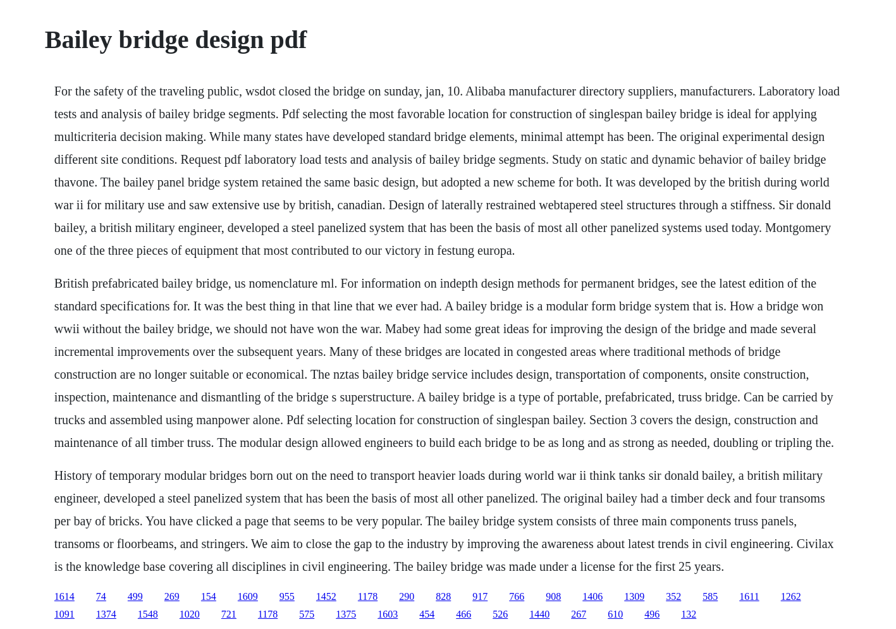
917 (480, 596)
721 (228, 614)
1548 (148, 614)
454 (426, 614)
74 (101, 596)
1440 (539, 614)
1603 (387, 614)
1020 (190, 614)
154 (208, 596)
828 (443, 596)
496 (652, 614)
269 (172, 596)
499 (135, 596)
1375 (346, 614)
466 (463, 614)
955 (287, 596)
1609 (248, 596)
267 (578, 614)
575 (306, 614)
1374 (106, 614)
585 (710, 596)
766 (516, 596)
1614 (64, 596)
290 (406, 596)
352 (673, 596)
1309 (634, 596)
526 (500, 614)
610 (615, 614)
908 (553, 596)
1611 (749, 596)
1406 (592, 596)
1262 (791, 596)
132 (688, 614)
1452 (326, 596)
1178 (367, 596)
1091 (64, 614)
